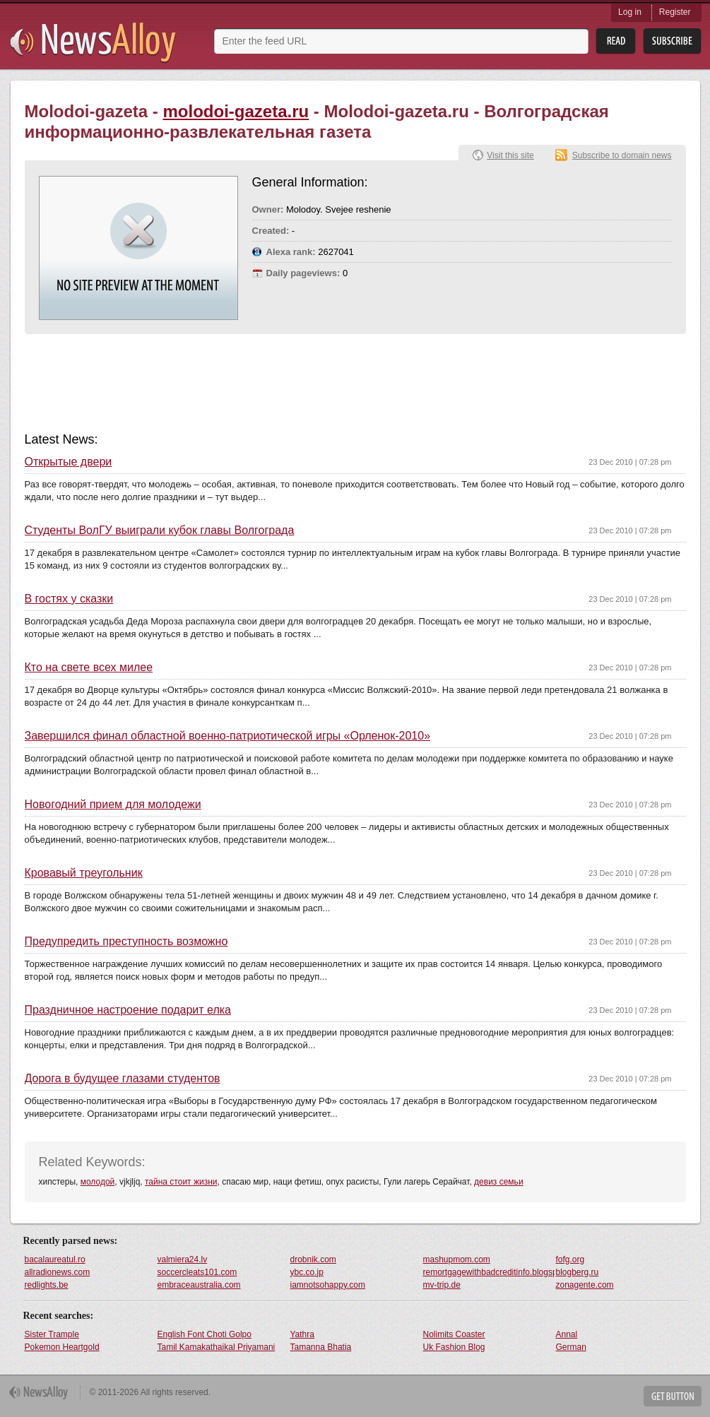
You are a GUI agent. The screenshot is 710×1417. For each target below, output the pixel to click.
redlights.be (47, 1285)
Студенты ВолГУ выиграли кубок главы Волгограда (160, 530)
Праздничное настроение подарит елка (128, 1010)
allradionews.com (57, 1272)
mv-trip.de (442, 1285)
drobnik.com (313, 1259)
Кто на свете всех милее (89, 667)
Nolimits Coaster (454, 1334)
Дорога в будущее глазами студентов (122, 1078)
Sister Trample (52, 1334)
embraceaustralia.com (199, 1285)
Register (675, 12)
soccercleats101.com (197, 1272)
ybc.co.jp (307, 1272)
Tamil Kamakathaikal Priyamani (217, 1347)
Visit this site (510, 155)
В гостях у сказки (69, 599)
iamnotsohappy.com (328, 1285)
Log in (629, 12)
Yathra (302, 1334)
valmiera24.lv (183, 1259)
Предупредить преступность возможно (126, 941)
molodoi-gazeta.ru (235, 111)
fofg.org (570, 1259)
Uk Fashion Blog (454, 1347)
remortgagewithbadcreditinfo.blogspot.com (489, 1272)
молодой (98, 1182)
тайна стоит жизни (181, 1182)
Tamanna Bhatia (321, 1347)
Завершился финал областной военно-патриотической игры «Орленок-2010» (228, 736)
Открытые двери (68, 462)
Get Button (673, 1396)
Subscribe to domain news (622, 155)
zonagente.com (585, 1285)
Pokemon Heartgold (62, 1347)
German (571, 1347)
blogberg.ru (577, 1272)
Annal (567, 1334)
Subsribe (672, 41)
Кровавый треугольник (84, 873)
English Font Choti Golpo (205, 1334)
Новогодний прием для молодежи (113, 804)
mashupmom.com (456, 1259)
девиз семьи (498, 1182)
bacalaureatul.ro (55, 1259)
